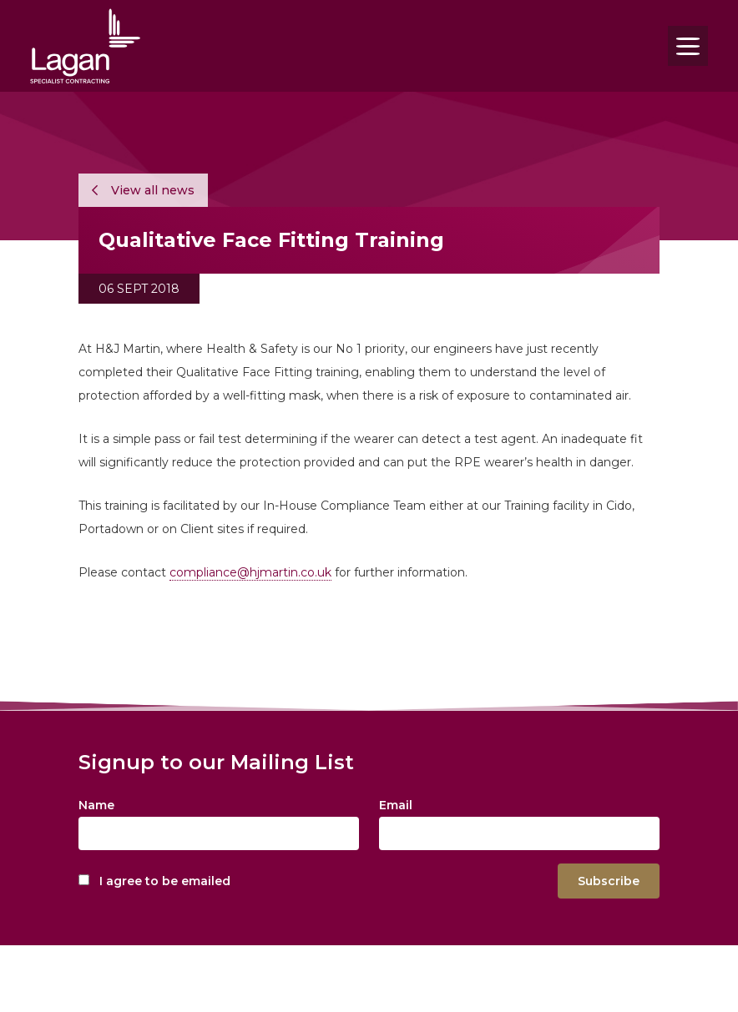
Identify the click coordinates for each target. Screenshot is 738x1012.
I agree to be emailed (164, 881)
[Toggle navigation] (688, 46)
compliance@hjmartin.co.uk (250, 572)
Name (96, 805)
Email (395, 805)
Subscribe (608, 881)
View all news (143, 190)
